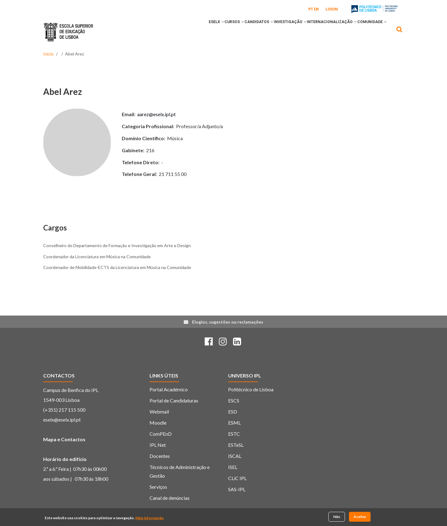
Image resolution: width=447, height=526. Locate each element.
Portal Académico (169, 389)
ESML (234, 423)
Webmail (159, 411)
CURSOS (209, 32)
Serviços (158, 487)
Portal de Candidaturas (174, 400)
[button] (192, 32)
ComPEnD (161, 434)
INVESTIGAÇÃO (276, 32)
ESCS (233, 400)
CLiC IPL (237, 478)
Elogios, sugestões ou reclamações (227, 321)
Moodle (158, 423)
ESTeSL (236, 445)
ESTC (234, 434)
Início (48, 53)
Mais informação (149, 518)
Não (336, 517)
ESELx (185, 32)
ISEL (232, 467)
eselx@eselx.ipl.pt (62, 419)
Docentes (160, 456)
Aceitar (360, 517)
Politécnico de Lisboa (250, 389)
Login (332, 9)
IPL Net (158, 445)
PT (310, 9)
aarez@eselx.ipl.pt (156, 114)
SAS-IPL (236, 489)
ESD (232, 411)
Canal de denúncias (170, 498)
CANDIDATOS (239, 32)
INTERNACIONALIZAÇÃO (323, 32)
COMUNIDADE (369, 32)
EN (316, 9)
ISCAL (234, 456)
